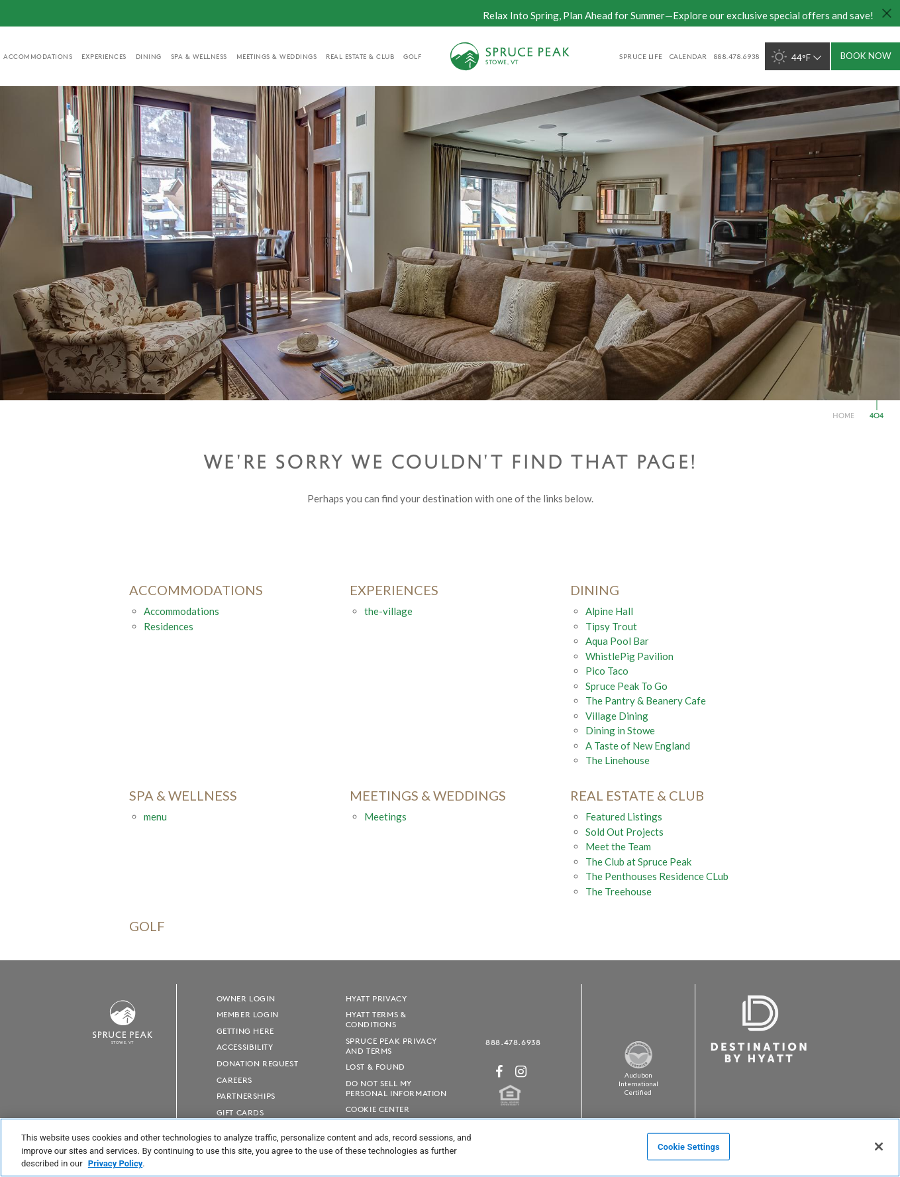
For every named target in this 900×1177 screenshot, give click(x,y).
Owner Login (246, 998)
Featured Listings (623, 816)
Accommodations (181, 611)
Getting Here (245, 1031)
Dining (149, 56)
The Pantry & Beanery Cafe (645, 700)
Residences (168, 626)
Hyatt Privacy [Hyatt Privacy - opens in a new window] (376, 998)
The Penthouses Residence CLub (656, 876)
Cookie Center (378, 1109)
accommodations (37, 56)
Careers (234, 1080)
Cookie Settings (689, 1146)
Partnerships (246, 1096)
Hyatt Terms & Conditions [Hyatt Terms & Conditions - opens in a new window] (376, 1019)
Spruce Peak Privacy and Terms (391, 1046)
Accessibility (245, 1047)
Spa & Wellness (199, 56)
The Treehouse (618, 891)
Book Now (865, 55)
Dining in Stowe (620, 730)
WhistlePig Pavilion (629, 656)
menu (155, 816)
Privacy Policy (115, 1163)
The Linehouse (617, 760)
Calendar (688, 56)
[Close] (878, 1146)
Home (843, 415)
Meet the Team (618, 846)
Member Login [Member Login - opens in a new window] (248, 1014)
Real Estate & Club (360, 56)
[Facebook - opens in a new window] (499, 1071)
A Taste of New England (637, 746)
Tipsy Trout (611, 626)
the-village (388, 611)
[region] (450, 1147)
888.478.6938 (512, 1042)
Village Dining (616, 716)
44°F (798, 56)
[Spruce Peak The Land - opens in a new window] (638, 1067)
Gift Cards (240, 1112)
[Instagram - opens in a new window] (521, 1071)
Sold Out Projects (624, 832)
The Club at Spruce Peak (638, 862)
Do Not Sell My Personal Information (396, 1088)
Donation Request (258, 1063)
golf (412, 56)
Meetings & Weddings (276, 56)
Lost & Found (375, 1067)
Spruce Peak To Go (626, 686)
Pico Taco (606, 671)
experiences (103, 56)
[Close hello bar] (887, 13)
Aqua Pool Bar (617, 641)
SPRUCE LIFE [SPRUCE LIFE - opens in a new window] (641, 56)
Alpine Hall (609, 611)
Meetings (385, 816)
